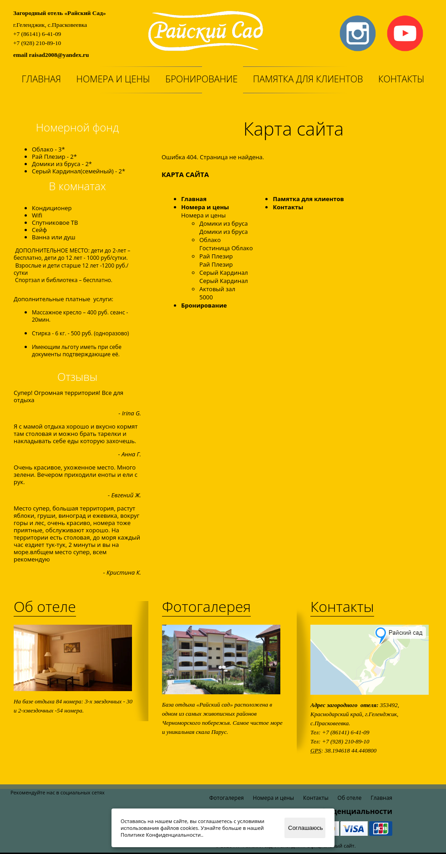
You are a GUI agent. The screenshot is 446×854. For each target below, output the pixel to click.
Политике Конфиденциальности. (161, 834)
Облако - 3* (48, 149)
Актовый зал (217, 289)
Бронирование (201, 79)
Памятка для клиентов (308, 79)
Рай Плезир (216, 256)
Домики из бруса (223, 223)
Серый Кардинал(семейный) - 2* (78, 171)
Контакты (401, 79)
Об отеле (45, 606)
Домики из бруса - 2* (62, 164)
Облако (210, 240)
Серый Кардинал (223, 272)
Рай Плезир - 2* (54, 156)
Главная (41, 79)
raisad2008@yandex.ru (59, 54)
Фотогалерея (206, 606)
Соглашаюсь (305, 827)
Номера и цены (113, 79)
